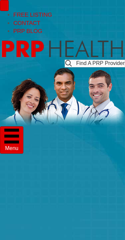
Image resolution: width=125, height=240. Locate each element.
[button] (95, 63)
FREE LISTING (32, 15)
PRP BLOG (27, 31)
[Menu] (4, 5)
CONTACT (26, 23)
